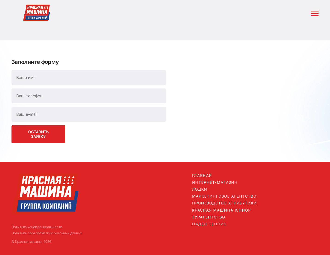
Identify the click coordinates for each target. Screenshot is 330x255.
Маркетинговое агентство (224, 196)
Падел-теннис (209, 224)
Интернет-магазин (215, 182)
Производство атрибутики (224, 203)
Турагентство (208, 217)
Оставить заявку (38, 134)
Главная (202, 175)
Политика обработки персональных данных (46, 233)
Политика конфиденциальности (36, 227)
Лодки (199, 189)
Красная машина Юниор (221, 210)
